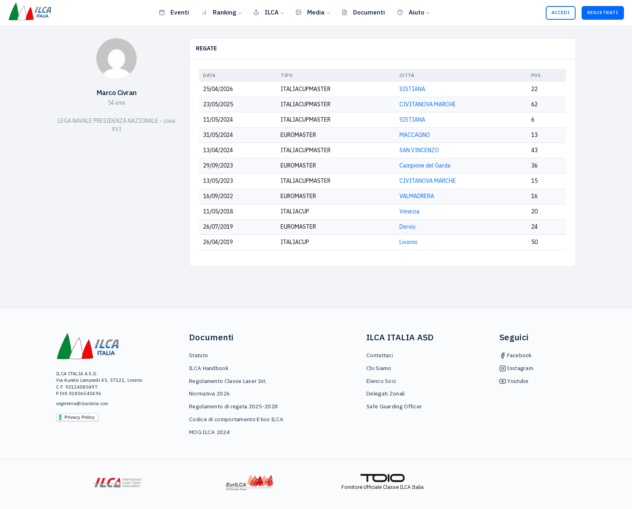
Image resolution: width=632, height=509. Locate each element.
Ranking (218, 12)
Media (309, 12)
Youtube (513, 381)
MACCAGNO (414, 135)
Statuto (198, 355)
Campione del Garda (425, 165)
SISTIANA (412, 89)
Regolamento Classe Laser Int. (228, 381)
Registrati (602, 12)
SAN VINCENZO (419, 150)
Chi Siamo (378, 368)
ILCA (266, 12)
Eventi (174, 12)
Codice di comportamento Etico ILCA (236, 419)
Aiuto (410, 12)
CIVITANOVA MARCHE (427, 104)
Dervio (407, 226)
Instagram (516, 368)
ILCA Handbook (209, 368)
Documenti (363, 12)
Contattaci (379, 355)
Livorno (408, 242)
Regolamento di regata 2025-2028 (233, 406)
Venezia (409, 211)
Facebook (515, 355)
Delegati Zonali (385, 393)
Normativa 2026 (209, 393)
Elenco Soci (381, 381)
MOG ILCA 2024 (209, 432)
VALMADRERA (416, 196)
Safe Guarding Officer (394, 406)
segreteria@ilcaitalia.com (82, 403)
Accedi (560, 12)
